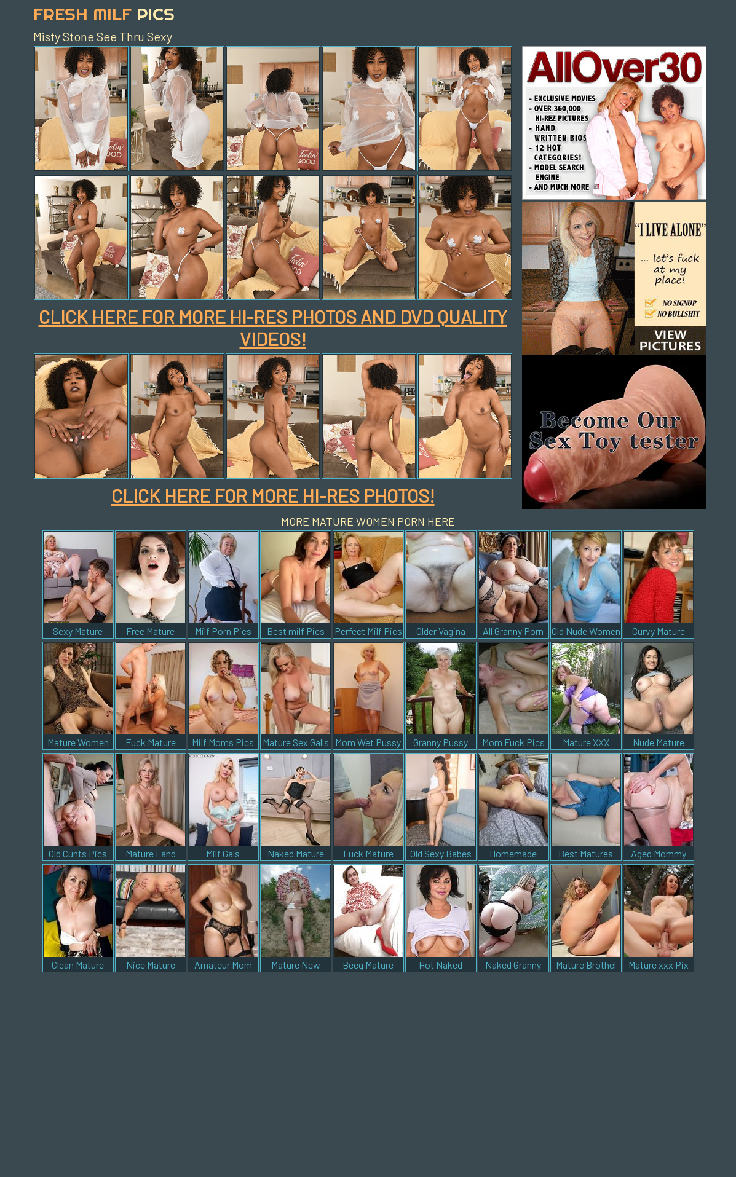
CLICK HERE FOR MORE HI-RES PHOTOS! (273, 495)
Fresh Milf (104, 14)
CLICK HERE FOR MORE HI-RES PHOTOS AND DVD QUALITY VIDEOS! (273, 327)
